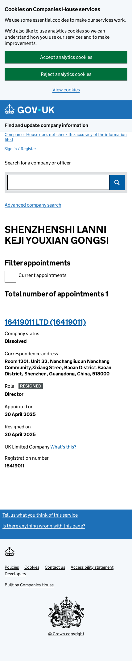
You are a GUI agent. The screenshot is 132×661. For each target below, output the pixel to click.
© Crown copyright (66, 634)
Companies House (37, 585)
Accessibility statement (92, 567)
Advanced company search (33, 205)
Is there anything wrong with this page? (43, 526)
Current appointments (35, 276)
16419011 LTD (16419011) (45, 321)
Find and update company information (46, 125)
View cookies (66, 90)
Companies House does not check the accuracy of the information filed (66, 137)
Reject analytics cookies (66, 74)
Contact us (55, 567)
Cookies (31, 567)
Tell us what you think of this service (40, 515)
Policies (12, 567)
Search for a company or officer (38, 163)
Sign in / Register (20, 148)
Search (117, 182)
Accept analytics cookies (66, 57)
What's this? (63, 447)
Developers (15, 573)
